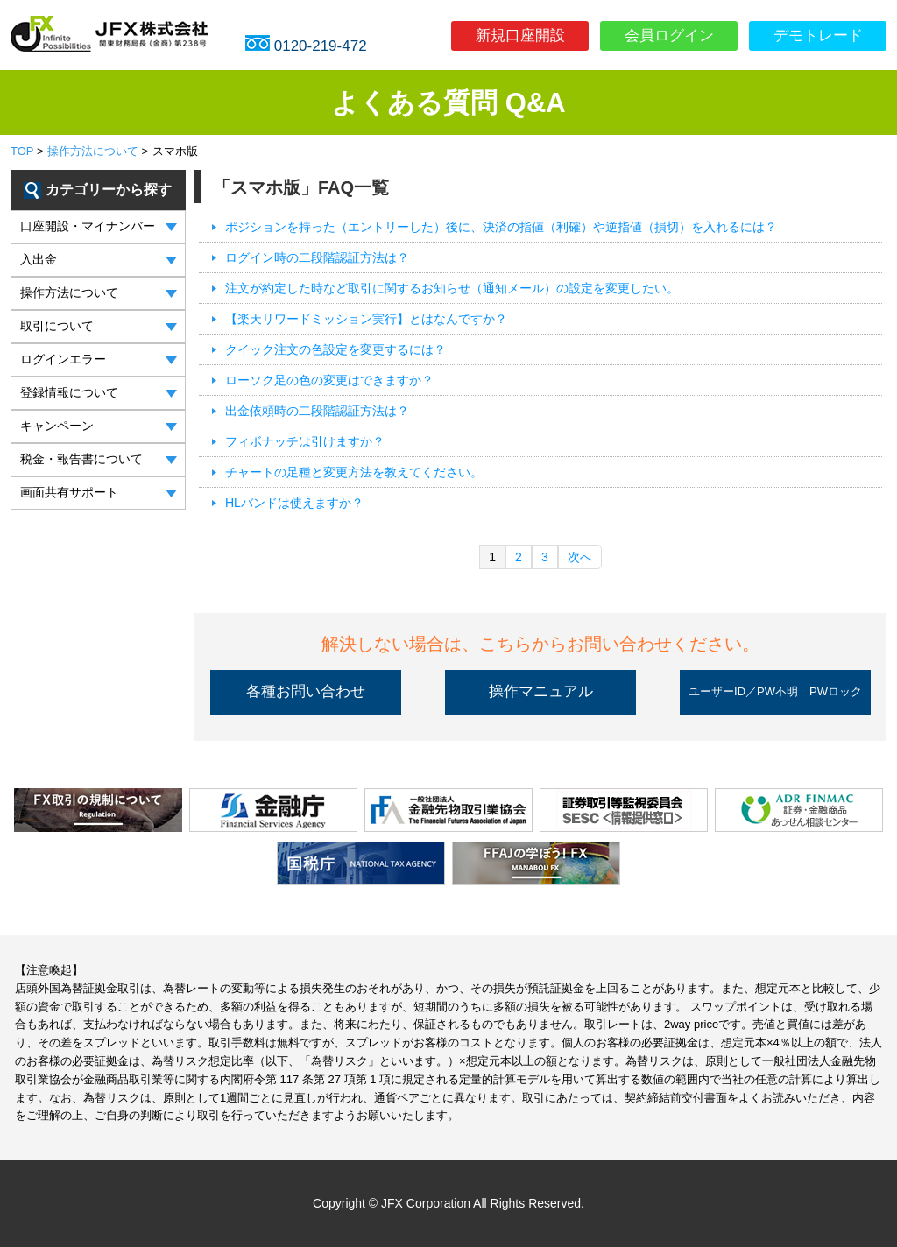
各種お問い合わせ (305, 691)
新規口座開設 (520, 35)
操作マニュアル (541, 691)
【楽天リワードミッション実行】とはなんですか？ (366, 319)
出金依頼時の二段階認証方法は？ (317, 411)
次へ (580, 557)
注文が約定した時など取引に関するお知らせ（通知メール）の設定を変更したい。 (452, 288)
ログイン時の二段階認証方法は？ (317, 257)
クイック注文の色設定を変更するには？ (335, 349)
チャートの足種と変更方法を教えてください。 (354, 472)
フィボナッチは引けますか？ (305, 441)
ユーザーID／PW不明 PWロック (775, 691)
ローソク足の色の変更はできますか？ (329, 380)
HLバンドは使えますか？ (294, 503)
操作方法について (92, 151)
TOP (22, 151)
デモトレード (818, 35)
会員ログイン (669, 35)
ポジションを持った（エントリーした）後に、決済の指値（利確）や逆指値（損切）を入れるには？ (501, 227)
